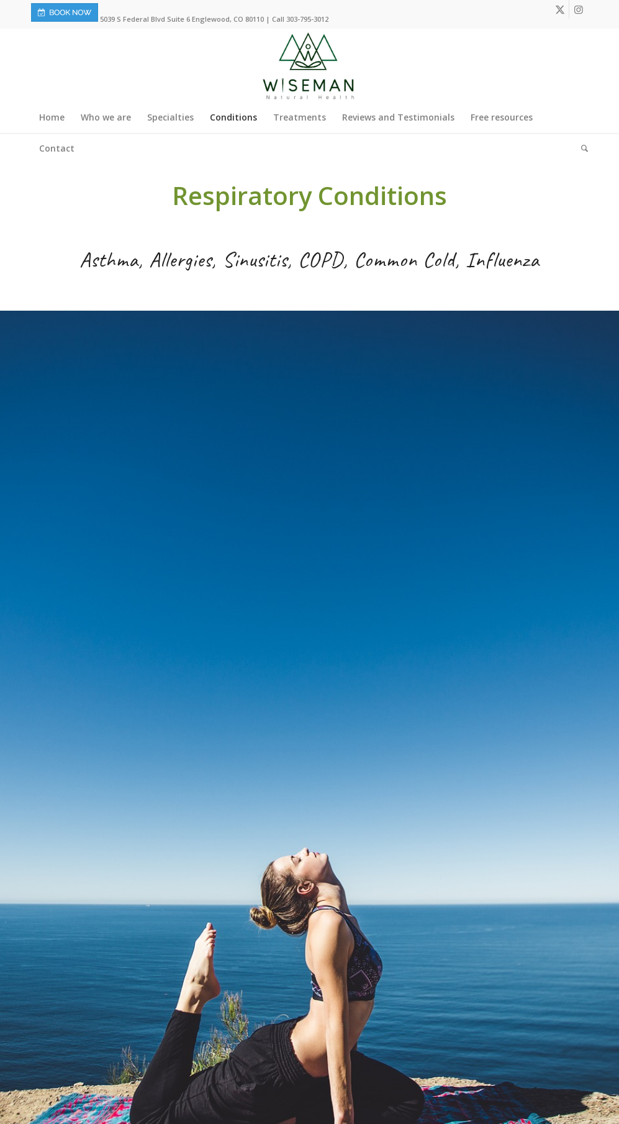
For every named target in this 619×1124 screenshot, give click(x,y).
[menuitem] (52, 117)
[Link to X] (560, 9)
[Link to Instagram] (578, 9)
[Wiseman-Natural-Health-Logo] (309, 65)
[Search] (580, 148)
